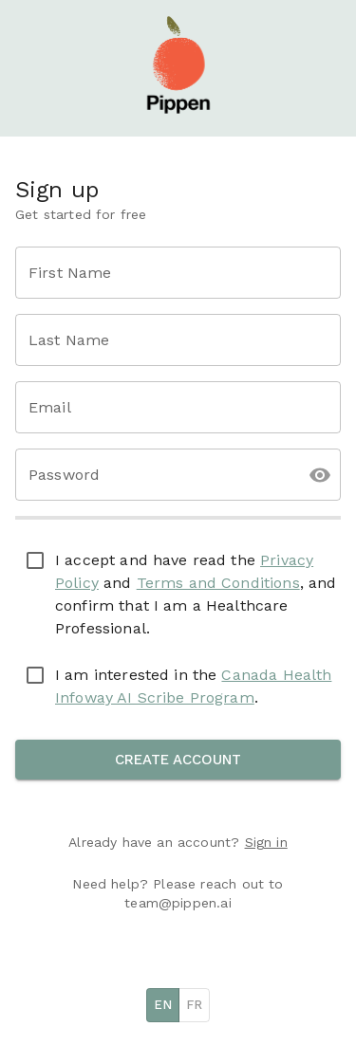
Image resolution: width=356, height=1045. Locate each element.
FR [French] (194, 1005)
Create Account (178, 759)
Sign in (266, 842)
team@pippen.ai (177, 902)
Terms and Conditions (218, 583)
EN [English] (163, 1005)
